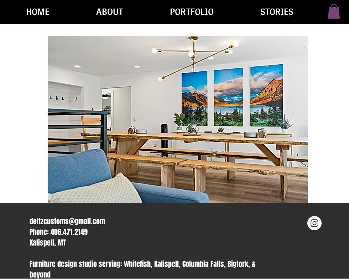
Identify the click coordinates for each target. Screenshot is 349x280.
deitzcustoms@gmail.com (67, 221)
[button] (334, 11)
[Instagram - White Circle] (314, 223)
